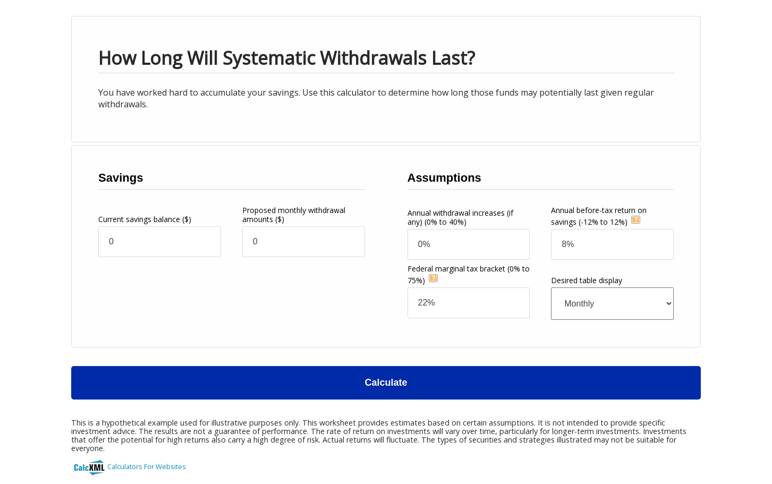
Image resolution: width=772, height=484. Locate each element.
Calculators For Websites (146, 466)
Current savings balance (144, 219)
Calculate (385, 382)
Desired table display (586, 280)
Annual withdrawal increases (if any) (460, 217)
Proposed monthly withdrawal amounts (293, 214)
